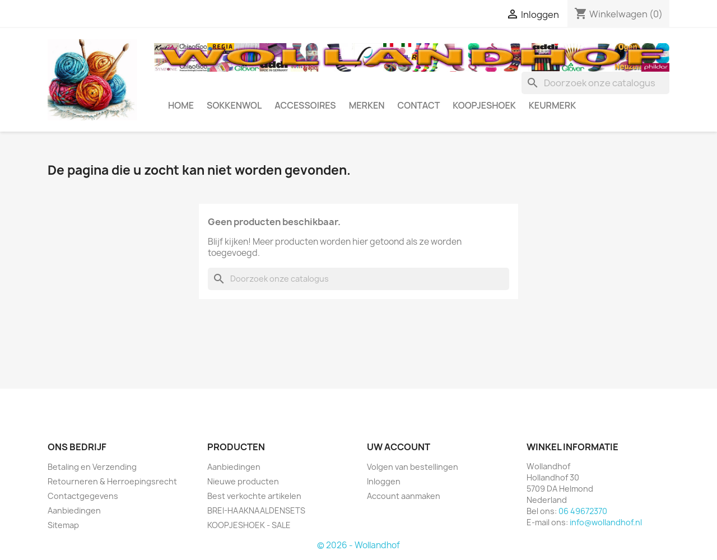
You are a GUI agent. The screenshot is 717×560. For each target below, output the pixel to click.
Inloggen (384, 481)
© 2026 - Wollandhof (358, 545)
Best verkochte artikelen (254, 496)
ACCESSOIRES (305, 105)
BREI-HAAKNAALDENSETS (256, 510)
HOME (181, 105)
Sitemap (63, 525)
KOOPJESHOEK (484, 105)
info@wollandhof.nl (606, 522)
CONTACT (419, 105)
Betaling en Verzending (92, 466)
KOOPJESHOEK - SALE (249, 525)
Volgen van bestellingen (412, 466)
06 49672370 (582, 511)
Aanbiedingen (74, 510)
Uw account (398, 447)
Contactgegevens (83, 496)
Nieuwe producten (243, 481)
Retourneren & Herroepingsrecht (112, 481)
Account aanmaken (403, 496)
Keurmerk (552, 105)
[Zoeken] (595, 83)
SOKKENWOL (234, 105)
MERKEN (367, 105)
